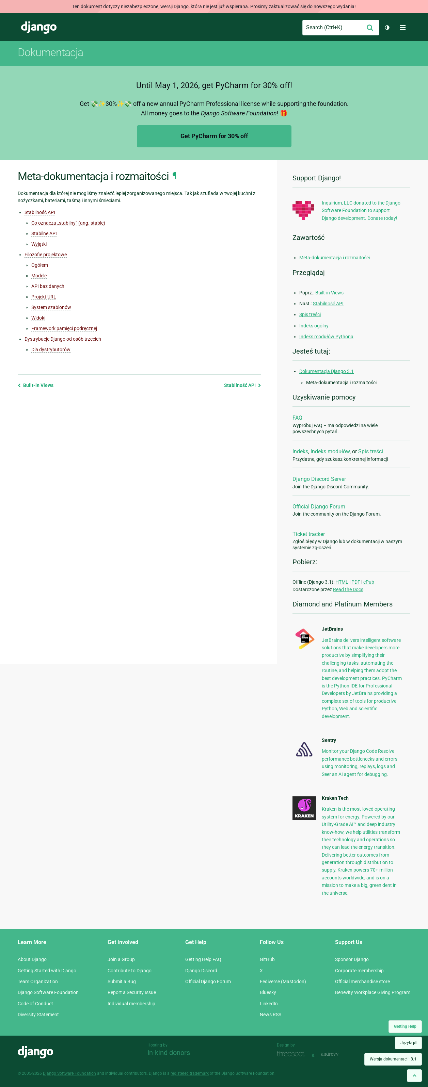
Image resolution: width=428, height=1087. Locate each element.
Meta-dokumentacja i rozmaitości (334, 257)
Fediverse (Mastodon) (283, 981)
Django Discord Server (319, 479)
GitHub (267, 959)
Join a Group (121, 959)
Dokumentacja (50, 52)
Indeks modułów (330, 451)
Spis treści (310, 314)
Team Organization (38, 981)
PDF (355, 582)
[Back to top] (414, 1076)
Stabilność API (40, 212)
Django (39, 27)
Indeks (300, 451)
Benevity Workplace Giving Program (372, 992)
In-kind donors (168, 1053)
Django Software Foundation (48, 992)
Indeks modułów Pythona (326, 336)
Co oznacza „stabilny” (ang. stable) (68, 223)
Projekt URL (43, 296)
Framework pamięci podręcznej (64, 328)
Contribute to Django (130, 970)
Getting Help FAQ (203, 959)
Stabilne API (44, 233)
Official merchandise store (362, 981)
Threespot (293, 1054)
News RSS (270, 1014)
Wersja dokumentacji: (393, 1059)
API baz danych (47, 286)
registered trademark (190, 1073)
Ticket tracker (308, 534)
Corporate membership (359, 970)
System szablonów (51, 307)
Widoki (38, 318)
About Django (32, 959)
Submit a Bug (122, 981)
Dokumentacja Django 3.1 (326, 371)
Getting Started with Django (47, 970)
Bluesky (268, 992)
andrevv (337, 1054)
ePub (368, 582)
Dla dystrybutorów (50, 349)
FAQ (297, 418)
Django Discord (201, 970)
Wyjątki (39, 244)
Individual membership (131, 1003)
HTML (341, 582)
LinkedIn (269, 1003)
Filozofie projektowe (46, 254)
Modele (39, 275)
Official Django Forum (318, 506)
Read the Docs (348, 589)
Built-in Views (35, 385)
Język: (408, 1042)
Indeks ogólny (314, 325)
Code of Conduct (35, 1003)
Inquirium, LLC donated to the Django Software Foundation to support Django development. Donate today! (361, 210)
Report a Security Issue (132, 992)
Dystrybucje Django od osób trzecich (63, 339)
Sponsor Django (352, 959)
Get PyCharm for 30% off (214, 136)
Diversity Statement (38, 1014)
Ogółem (39, 265)
